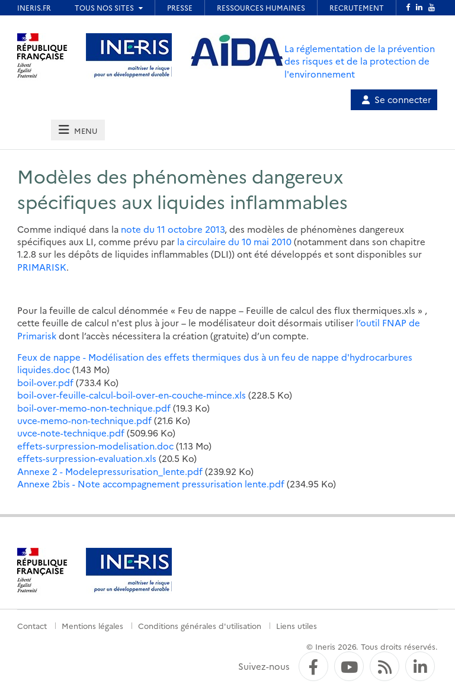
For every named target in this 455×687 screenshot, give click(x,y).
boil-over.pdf (45, 382)
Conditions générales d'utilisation (199, 625)
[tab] (77, 130)
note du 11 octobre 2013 (173, 229)
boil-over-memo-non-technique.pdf (94, 408)
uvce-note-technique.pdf (70, 432)
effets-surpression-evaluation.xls (86, 458)
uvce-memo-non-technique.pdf (84, 420)
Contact (32, 625)
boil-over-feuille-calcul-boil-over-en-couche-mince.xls (131, 395)
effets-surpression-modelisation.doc (95, 445)
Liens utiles (296, 625)
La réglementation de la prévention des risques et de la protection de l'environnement (359, 61)
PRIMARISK (41, 267)
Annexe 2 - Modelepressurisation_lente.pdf (110, 471)
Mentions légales (92, 625)
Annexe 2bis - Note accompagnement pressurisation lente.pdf (150, 483)
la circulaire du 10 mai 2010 (234, 241)
